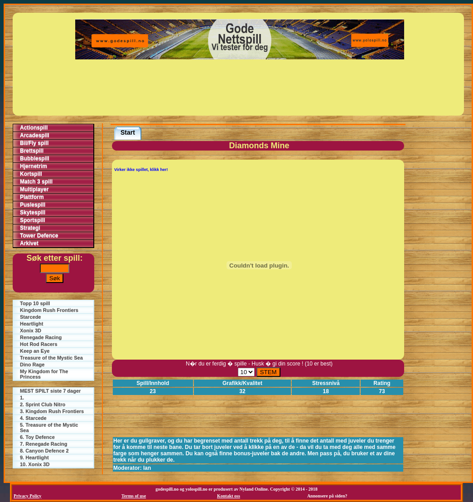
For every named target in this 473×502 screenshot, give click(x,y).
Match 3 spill (36, 182)
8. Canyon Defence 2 (44, 450)
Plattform (32, 197)
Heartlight (31, 324)
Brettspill (31, 151)
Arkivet (29, 243)
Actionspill (34, 128)
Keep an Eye (34, 351)
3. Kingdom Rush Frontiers (52, 411)
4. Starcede (33, 418)
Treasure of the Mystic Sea (51, 358)
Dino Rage (32, 364)
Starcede (30, 317)
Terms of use (133, 495)
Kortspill (31, 174)
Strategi (30, 228)
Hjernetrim (33, 166)
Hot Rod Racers (39, 344)
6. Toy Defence (37, 437)
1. (22, 397)
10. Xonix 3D (34, 464)
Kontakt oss (228, 495)
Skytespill (32, 213)
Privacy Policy (27, 495)
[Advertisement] (240, 87)
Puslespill (32, 205)
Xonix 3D (30, 330)
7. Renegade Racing (44, 444)
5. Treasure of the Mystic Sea (49, 427)
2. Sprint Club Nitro (42, 404)
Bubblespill (34, 159)
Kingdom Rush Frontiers (49, 310)
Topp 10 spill (35, 303)
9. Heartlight (34, 457)
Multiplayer (34, 189)
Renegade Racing (41, 337)
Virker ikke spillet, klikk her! (141, 169)
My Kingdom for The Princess (44, 374)
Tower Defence (39, 236)
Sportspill (32, 220)
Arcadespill (34, 135)
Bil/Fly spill (34, 143)
